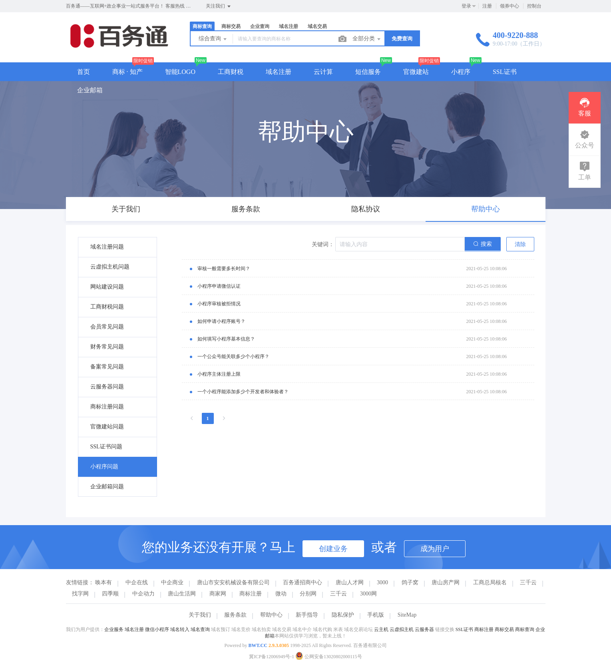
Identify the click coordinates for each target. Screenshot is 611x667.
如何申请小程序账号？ (221, 321)
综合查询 (213, 39)
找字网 (80, 594)
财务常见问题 (107, 347)
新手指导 (307, 615)
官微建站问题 (107, 427)
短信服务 (368, 71)
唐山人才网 (350, 582)
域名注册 (288, 26)
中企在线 (136, 582)
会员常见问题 (107, 327)
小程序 (460, 71)
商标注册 (250, 594)
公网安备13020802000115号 (328, 656)
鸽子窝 (410, 582)
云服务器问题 (107, 387)
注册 (487, 6)
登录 (466, 6)
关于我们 (200, 615)
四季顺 (110, 594)
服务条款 (235, 615)
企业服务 (113, 629)
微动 (281, 594)
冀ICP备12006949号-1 (271, 656)
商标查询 (202, 26)
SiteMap (407, 615)
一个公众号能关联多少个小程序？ (233, 356)
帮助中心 (271, 615)
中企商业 (172, 582)
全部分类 (367, 39)
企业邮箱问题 (107, 487)
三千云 (528, 582)
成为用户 (434, 549)
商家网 (217, 594)
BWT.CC (257, 645)
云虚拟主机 (402, 629)
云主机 (381, 629)
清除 (520, 244)
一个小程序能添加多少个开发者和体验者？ (243, 391)
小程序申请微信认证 (219, 286)
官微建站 (416, 71)
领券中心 (509, 6)
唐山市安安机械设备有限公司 (233, 582)
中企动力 (143, 594)
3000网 (368, 594)
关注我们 (219, 6)
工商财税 (230, 71)
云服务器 (424, 629)
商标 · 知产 (127, 71)
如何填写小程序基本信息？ (226, 339)
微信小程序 (157, 629)
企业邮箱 (90, 90)
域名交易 (317, 26)
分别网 (308, 594)
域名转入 (179, 629)
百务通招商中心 (302, 582)
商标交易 (231, 26)
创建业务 (333, 549)
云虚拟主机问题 (109, 267)
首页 (83, 71)
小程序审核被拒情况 (219, 304)
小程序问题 (104, 467)
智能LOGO (180, 71)
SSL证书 (505, 71)
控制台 (534, 6)
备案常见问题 (107, 367)
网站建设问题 (107, 287)
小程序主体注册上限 (219, 374)
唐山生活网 (182, 594)
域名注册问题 (107, 247)
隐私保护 (343, 615)
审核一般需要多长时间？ (223, 268)
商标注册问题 (107, 407)
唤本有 (103, 582)
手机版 (375, 615)
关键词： (323, 244)
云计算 (323, 71)
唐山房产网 (446, 582)
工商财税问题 (107, 307)
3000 (382, 582)
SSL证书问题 (106, 447)
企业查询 (259, 26)
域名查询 (200, 629)
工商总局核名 (490, 582)
